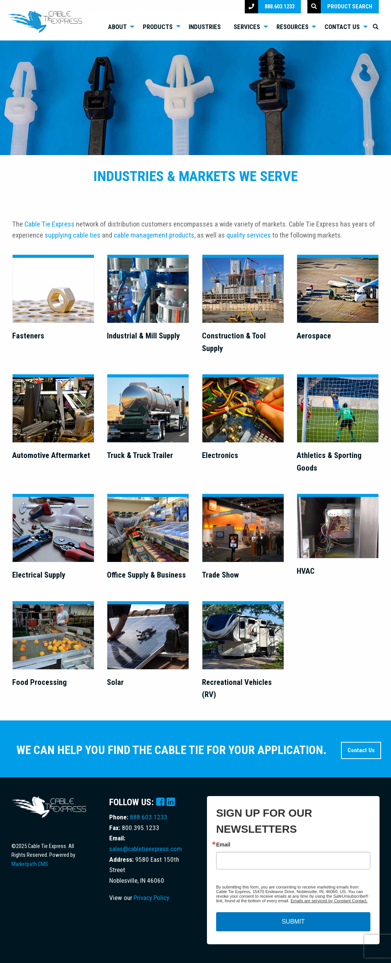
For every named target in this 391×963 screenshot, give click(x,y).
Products (158, 27)
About (117, 27)
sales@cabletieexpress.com (145, 849)
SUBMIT (293, 921)
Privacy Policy (151, 897)
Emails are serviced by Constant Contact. (329, 900)
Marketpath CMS (29, 864)
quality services (248, 235)
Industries (205, 27)
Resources (292, 27)
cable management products (154, 235)
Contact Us (342, 27)
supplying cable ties (72, 235)
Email (223, 844)
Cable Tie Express (49, 224)
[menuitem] (119, 27)
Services (247, 27)
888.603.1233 (269, 6)
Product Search (339, 6)
